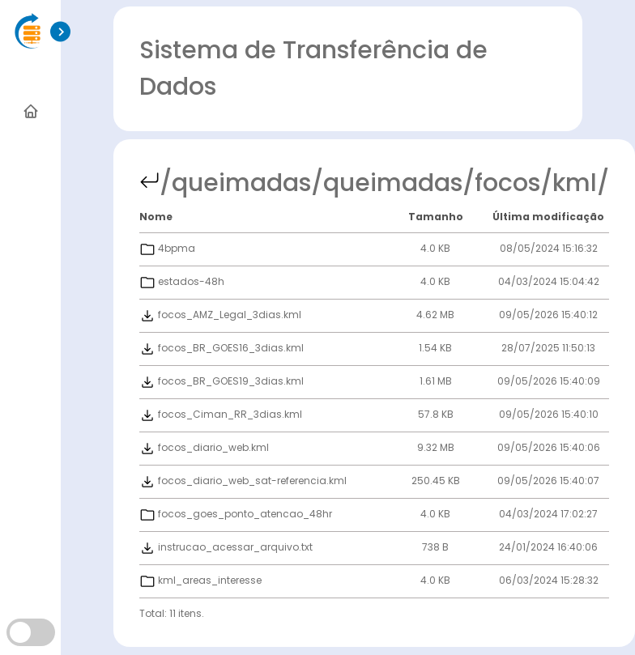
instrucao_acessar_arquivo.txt (226, 547)
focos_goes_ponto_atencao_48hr (235, 514)
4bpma (167, 248)
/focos (501, 183)
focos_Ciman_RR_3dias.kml (220, 414)
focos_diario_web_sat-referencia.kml (243, 480)
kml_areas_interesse (200, 580)
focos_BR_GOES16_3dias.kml (221, 348)
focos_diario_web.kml (204, 447)
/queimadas (235, 183)
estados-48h (181, 281)
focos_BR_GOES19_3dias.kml (221, 381)
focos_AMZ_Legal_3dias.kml (220, 314)
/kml (568, 183)
